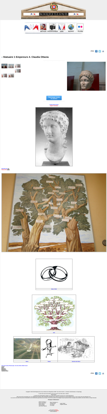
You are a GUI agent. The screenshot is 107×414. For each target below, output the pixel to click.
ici (80, 391)
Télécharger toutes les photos (54, 97)
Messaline (3, 368)
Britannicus (3, 369)
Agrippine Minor (4, 370)
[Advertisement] (54, 42)
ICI (8, 168)
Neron (2, 367)
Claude (2, 366)
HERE (8, 169)
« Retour (92, 50)
